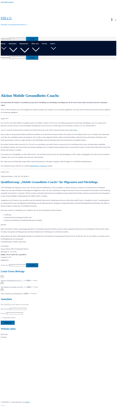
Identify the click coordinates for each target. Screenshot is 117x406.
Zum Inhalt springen (7, 2)
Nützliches (24, 44)
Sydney (27, 402)
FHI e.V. (6, 18)
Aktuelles (12, 44)
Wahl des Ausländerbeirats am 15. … (12, 280)
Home (3, 44)
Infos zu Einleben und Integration (11, 293)
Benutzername (5, 309)
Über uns (35, 44)
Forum (44, 44)
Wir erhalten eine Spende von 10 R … (12, 287)
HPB (28, 280)
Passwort (3, 313)
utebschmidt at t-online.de (38, 166)
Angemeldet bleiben (8, 317)
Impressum (4, 334)
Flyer (75, 130)
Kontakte (3, 337)
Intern (52, 44)
